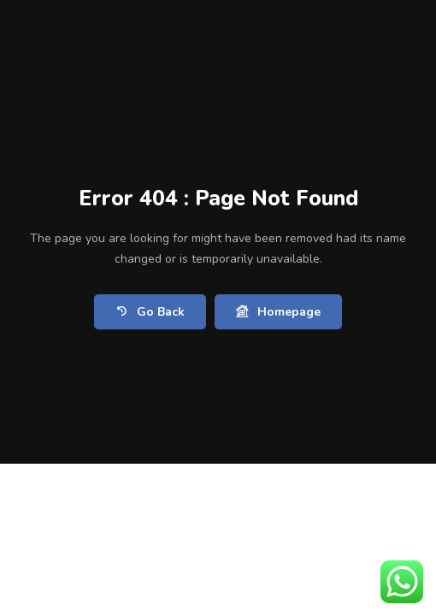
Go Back (150, 312)
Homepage (278, 312)
